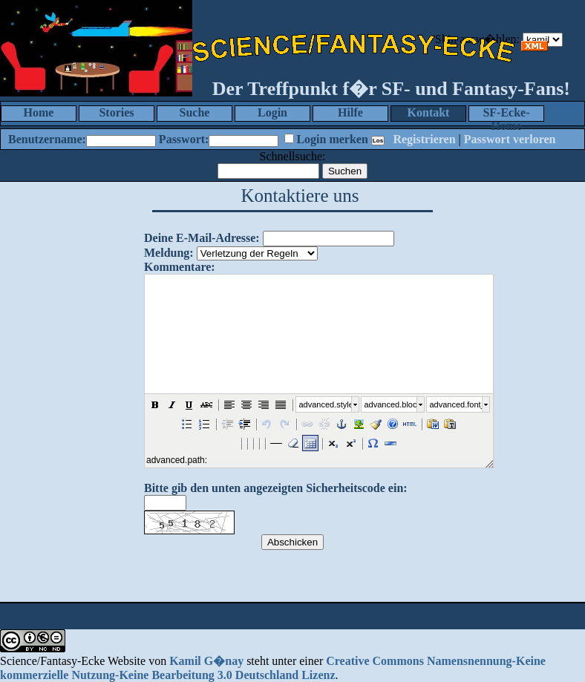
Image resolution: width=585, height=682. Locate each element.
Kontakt (429, 112)
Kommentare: (179, 266)
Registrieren (424, 139)
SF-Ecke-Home (506, 114)
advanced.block (390, 404)
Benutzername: (47, 139)
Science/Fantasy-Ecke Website (73, 661)
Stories (116, 112)
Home (39, 112)
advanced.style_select (325, 404)
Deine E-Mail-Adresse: (202, 238)
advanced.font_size (456, 404)
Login (272, 112)
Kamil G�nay (206, 661)
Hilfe (350, 112)
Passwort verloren (510, 139)
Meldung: (169, 252)
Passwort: (184, 139)
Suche (195, 112)
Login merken (331, 139)
